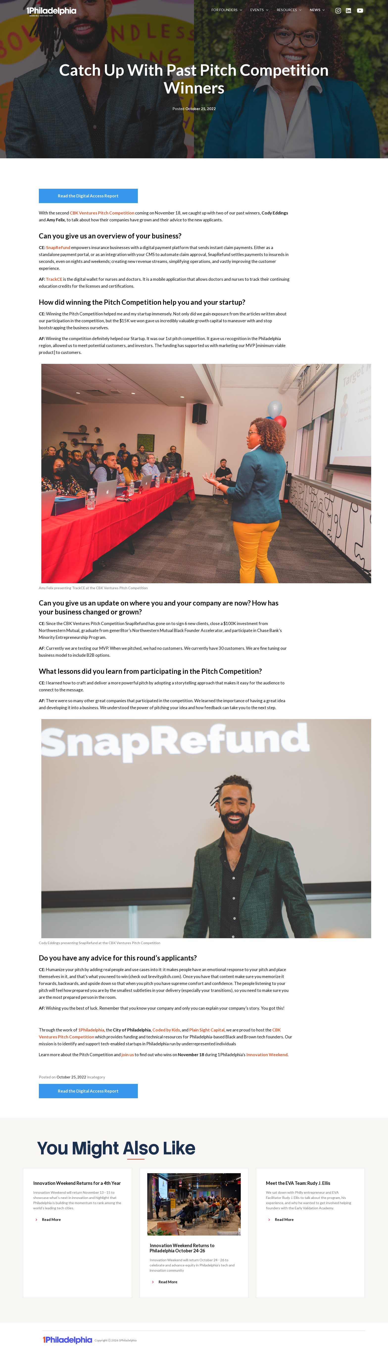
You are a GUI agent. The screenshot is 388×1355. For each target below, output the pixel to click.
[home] (19, 10)
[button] (226, 10)
